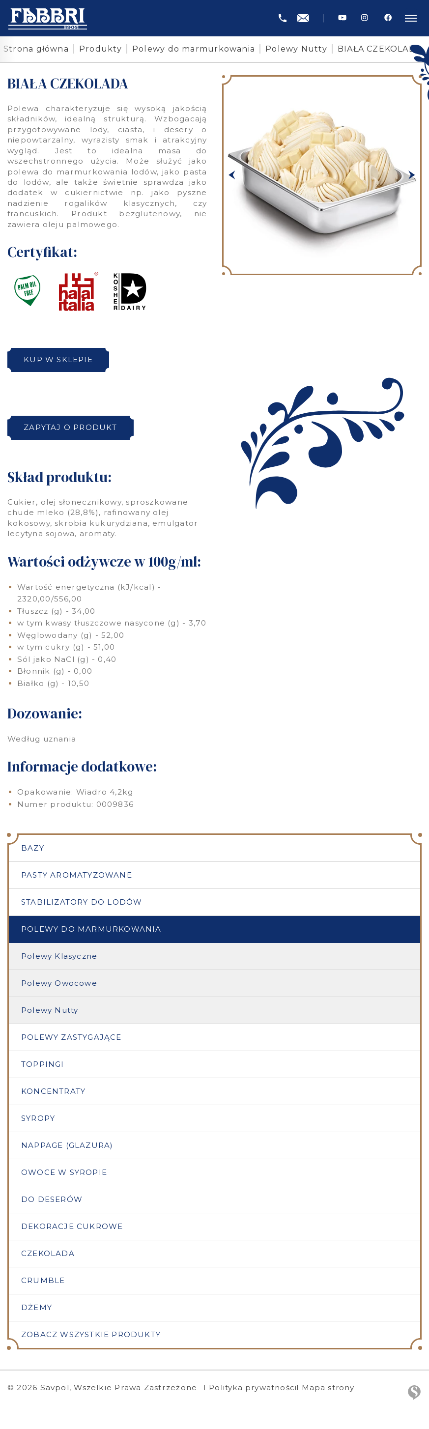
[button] (232, 175)
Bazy (32, 848)
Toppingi (42, 1065)
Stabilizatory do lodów (82, 902)
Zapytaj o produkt (72, 427)
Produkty (100, 49)
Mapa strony (333, 1391)
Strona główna (36, 49)
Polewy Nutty (296, 49)
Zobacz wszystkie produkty (91, 1338)
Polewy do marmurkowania (193, 49)
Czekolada (48, 1256)
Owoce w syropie (64, 1174)
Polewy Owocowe (59, 984)
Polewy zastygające (71, 1038)
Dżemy (36, 1310)
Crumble (43, 1283)
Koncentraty (53, 1092)
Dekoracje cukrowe (72, 1229)
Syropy (38, 1120)
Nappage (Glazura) (67, 1147)
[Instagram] (364, 18)
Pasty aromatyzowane (77, 875)
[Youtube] (342, 18)
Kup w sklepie (60, 359)
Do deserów (52, 1201)
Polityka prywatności (253, 1391)
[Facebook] (388, 18)
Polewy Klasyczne (59, 957)
